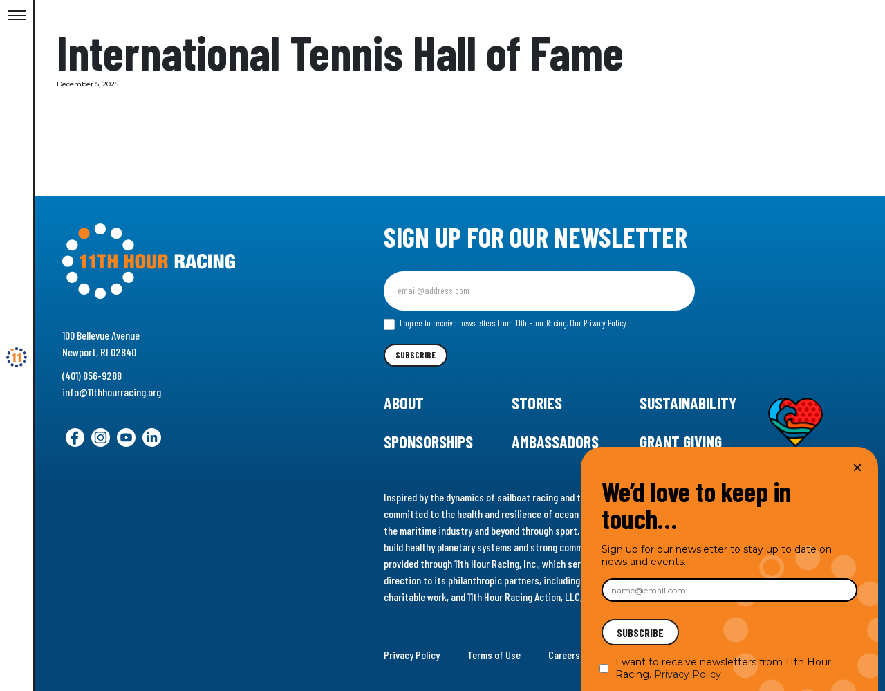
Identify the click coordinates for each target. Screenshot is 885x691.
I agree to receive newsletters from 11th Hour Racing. (505, 323)
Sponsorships (428, 442)
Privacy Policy (412, 654)
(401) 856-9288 (92, 375)
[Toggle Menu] (17, 15)
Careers (564, 654)
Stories (537, 403)
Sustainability (688, 403)
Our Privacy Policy (598, 323)
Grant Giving (681, 442)
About (404, 403)
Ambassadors (555, 442)
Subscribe (415, 354)
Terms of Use (494, 654)
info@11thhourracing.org (111, 391)
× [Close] (857, 467)
